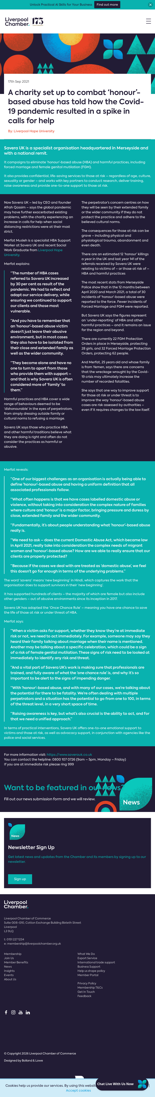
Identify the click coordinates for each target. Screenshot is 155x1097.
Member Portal (88, 975)
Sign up (20, 879)
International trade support (96, 962)
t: (14, 939)
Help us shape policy (91, 971)
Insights (9, 971)
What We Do (86, 954)
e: (32, 943)
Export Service (87, 958)
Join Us (9, 958)
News (8, 966)
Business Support (89, 966)
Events (9, 975)
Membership (12, 954)
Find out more (107, 5)
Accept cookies (78, 1090)
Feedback (84, 996)
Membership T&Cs (90, 987)
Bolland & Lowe (32, 1060)
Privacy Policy (87, 983)
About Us (10, 979)
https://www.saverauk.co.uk (69, 754)
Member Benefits (16, 962)
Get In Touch (86, 992)
